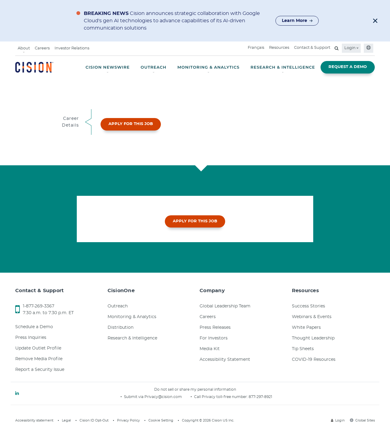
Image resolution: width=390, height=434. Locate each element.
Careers (42, 48)
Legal (66, 420)
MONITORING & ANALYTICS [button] (208, 67)
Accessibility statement (34, 420)
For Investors (214, 338)
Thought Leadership (313, 338)
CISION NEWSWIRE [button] (108, 67)
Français (256, 48)
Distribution (120, 327)
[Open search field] (336, 48)
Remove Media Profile (38, 359)
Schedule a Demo (34, 327)
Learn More (297, 21)
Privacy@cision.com (163, 397)
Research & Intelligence (132, 338)
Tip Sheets (303, 349)
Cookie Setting (160, 420)
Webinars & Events (312, 317)
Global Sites (362, 420)
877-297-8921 (260, 397)
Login (351, 48)
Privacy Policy (128, 420)
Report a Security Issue (39, 370)
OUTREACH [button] (154, 67)
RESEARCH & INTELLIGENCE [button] (282, 67)
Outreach (118, 306)
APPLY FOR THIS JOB (130, 124)
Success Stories (308, 306)
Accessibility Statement (225, 359)
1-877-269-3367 (38, 306)
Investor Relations (72, 48)
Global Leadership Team (225, 306)
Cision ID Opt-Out (94, 420)
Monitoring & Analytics (132, 317)
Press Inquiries (30, 337)
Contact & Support (312, 48)
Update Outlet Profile (38, 348)
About (24, 48)
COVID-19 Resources (313, 359)
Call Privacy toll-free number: (221, 397)
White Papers (306, 327)
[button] (375, 21)
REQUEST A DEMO (347, 67)
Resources (279, 48)
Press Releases (215, 327)
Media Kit (210, 349)
